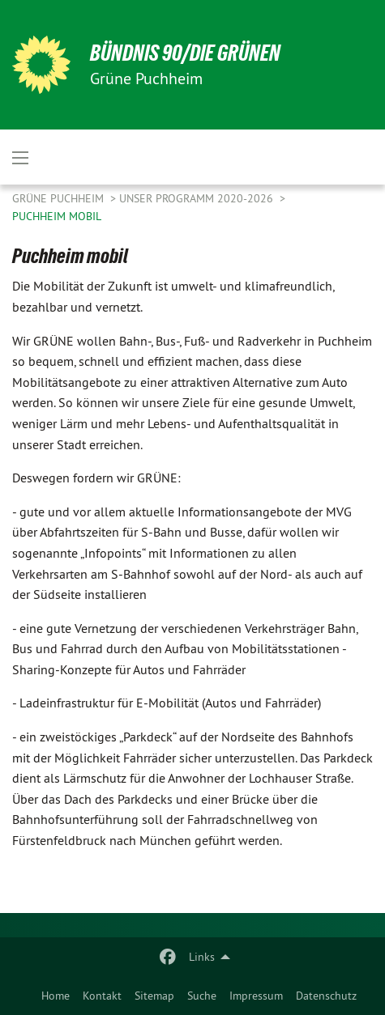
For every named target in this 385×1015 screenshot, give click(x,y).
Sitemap (154, 995)
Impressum (256, 995)
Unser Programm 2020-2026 (197, 198)
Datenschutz (326, 995)
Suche (201, 995)
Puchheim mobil (56, 216)
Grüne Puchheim (59, 198)
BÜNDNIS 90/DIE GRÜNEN (185, 53)
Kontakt (102, 995)
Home (55, 995)
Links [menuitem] (202, 956)
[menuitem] (55, 995)
